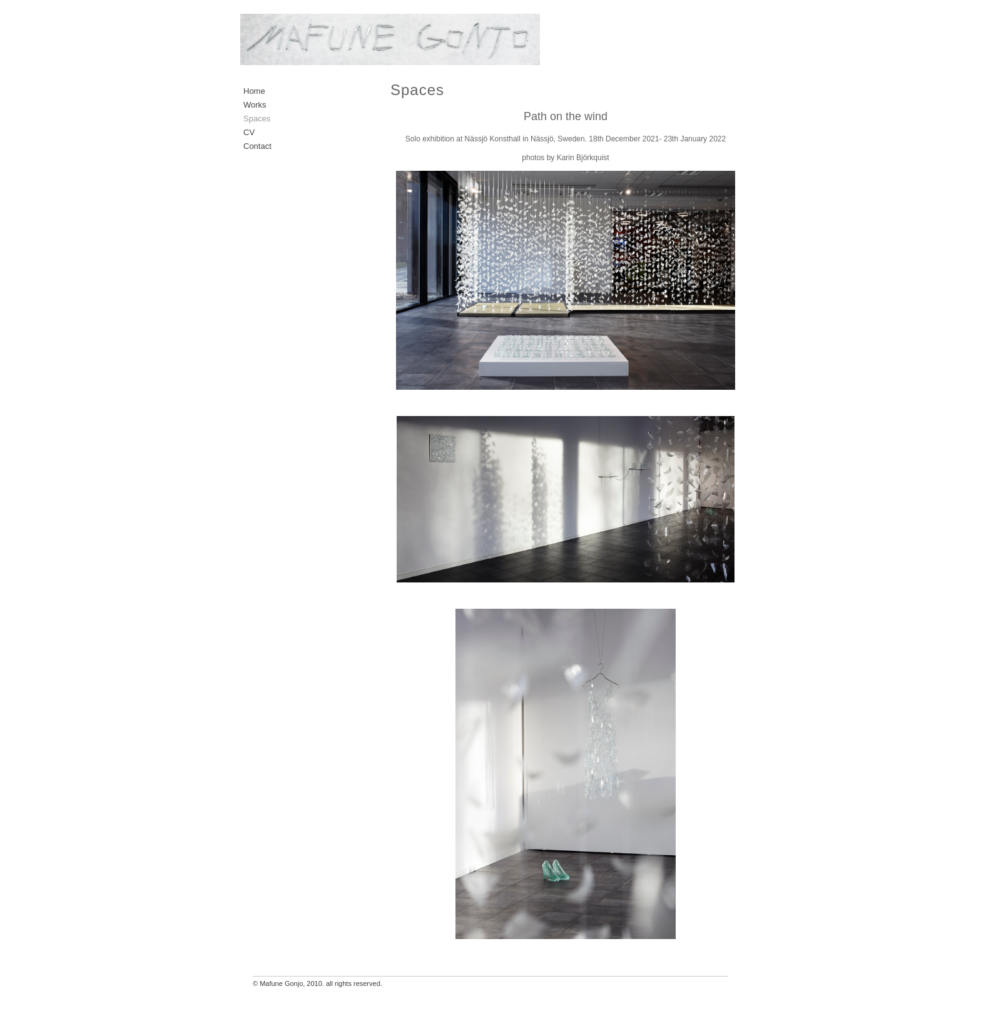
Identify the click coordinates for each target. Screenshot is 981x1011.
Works (255, 104)
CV (249, 132)
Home (254, 91)
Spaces (256, 118)
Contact (257, 146)
